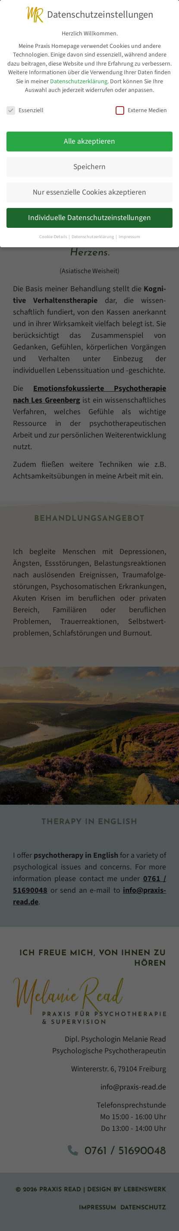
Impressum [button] (129, 236)
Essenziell (25, 110)
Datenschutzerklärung (78, 81)
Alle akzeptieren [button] (89, 140)
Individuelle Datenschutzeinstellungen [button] (89, 217)
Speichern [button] (89, 166)
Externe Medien (141, 110)
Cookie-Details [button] (53, 236)
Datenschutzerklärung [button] (93, 236)
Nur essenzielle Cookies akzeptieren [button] (89, 191)
